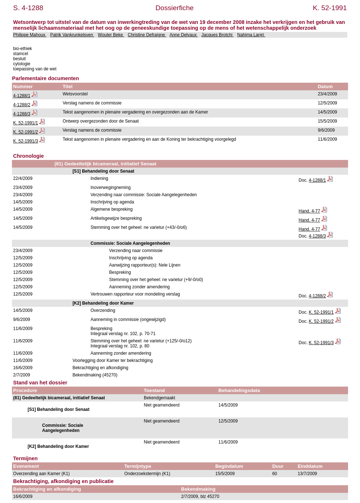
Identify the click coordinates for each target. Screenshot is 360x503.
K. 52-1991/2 (25, 132)
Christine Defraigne (147, 34)
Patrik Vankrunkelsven (72, 34)
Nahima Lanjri (251, 34)
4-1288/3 (21, 113)
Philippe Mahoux (29, 34)
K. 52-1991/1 (25, 122)
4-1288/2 (21, 104)
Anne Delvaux (183, 34)
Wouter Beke (111, 34)
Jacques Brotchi (217, 34)
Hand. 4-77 (309, 211)
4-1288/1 (21, 95)
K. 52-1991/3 (25, 141)
